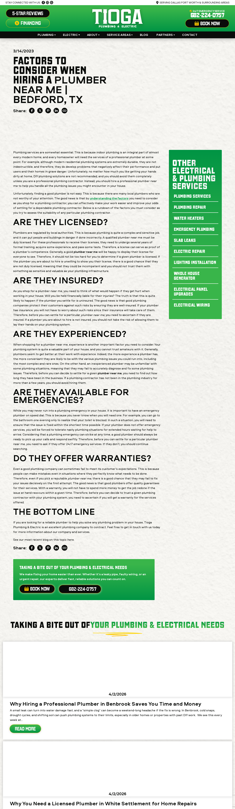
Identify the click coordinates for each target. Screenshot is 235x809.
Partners (164, 35)
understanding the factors (109, 198)
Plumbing (46, 35)
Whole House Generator (187, 276)
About (92, 35)
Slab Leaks (185, 240)
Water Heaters (189, 218)
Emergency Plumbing (194, 229)
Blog (144, 35)
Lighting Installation (195, 262)
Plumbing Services (192, 196)
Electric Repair (189, 251)
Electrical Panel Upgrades (191, 291)
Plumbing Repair (190, 207)
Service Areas (119, 35)
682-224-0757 (207, 15)
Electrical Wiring (192, 304)
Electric (70, 35)
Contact (189, 35)
